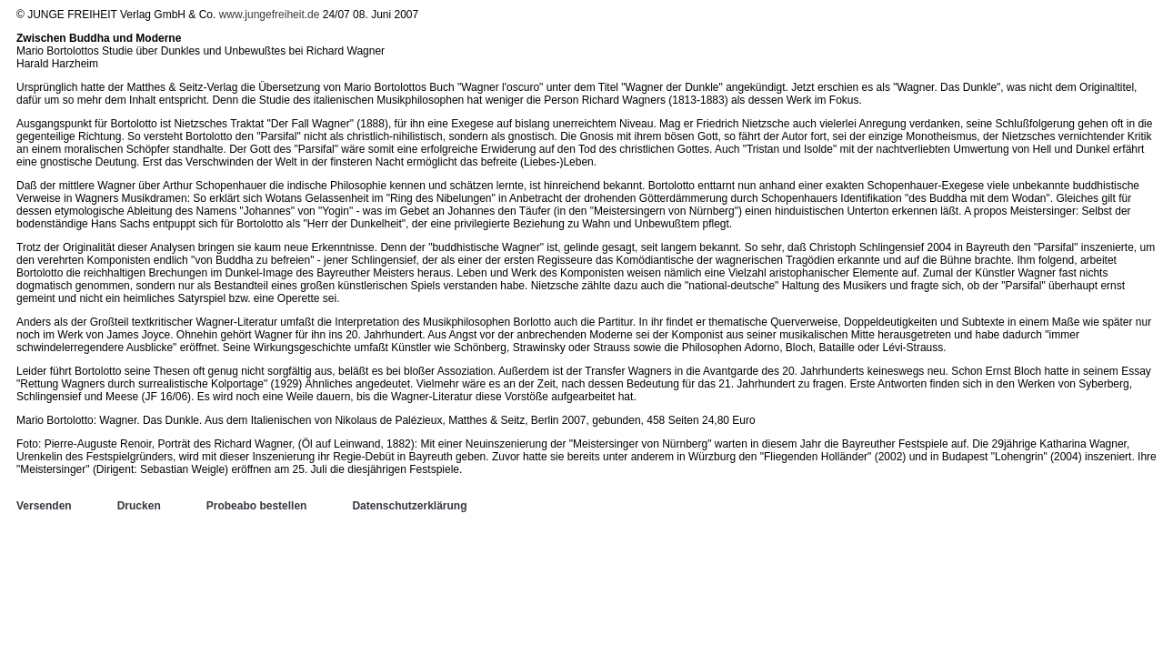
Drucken (139, 505)
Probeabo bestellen (256, 505)
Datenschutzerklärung (409, 505)
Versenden (44, 505)
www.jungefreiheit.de (269, 14)
